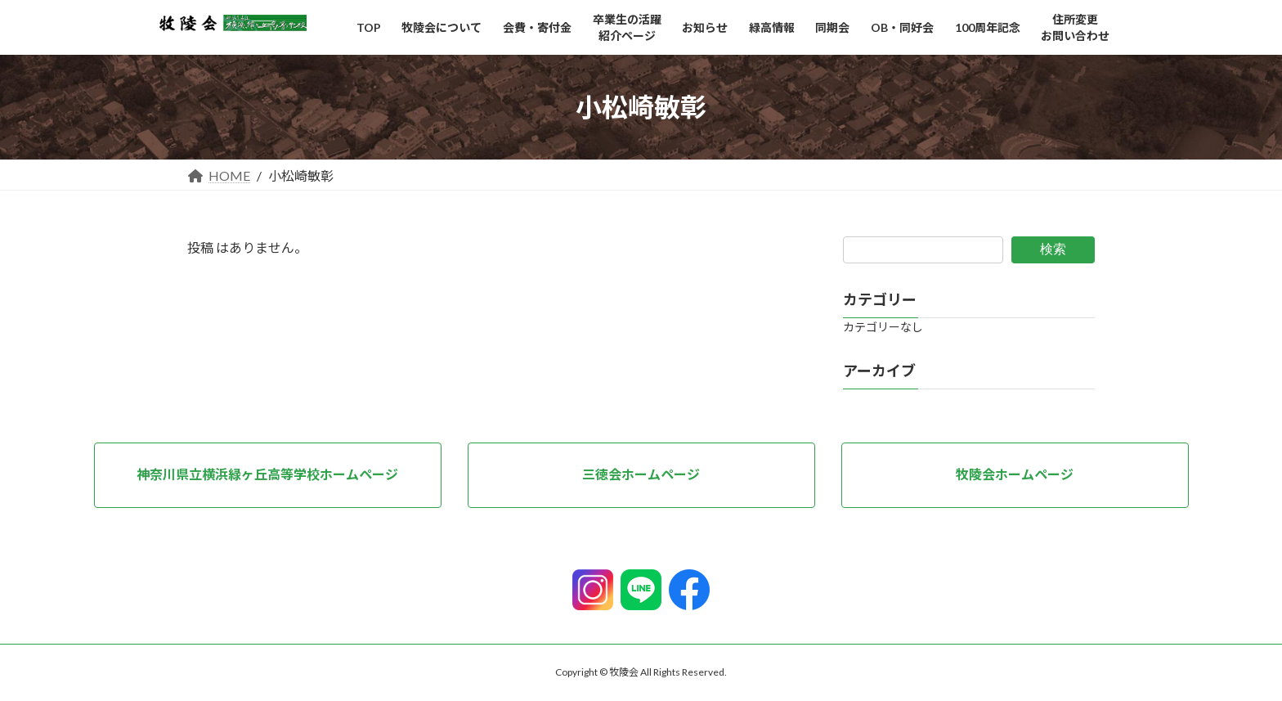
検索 (1053, 249)
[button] (268, 475)
